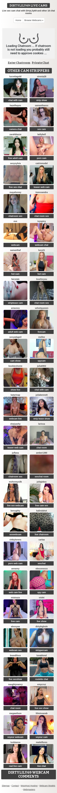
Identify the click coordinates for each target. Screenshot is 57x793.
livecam (41, 332)
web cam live (15, 592)
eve (15, 221)
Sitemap (6, 785)
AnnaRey (15, 568)
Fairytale (15, 279)
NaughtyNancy (15, 684)
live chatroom (41, 534)
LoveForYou (41, 279)
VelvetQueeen (41, 308)
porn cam (41, 158)
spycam (42, 361)
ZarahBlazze (15, 134)
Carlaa (42, 539)
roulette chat (41, 679)
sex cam (41, 129)
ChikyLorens (15, 539)
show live (15, 390)
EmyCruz (41, 684)
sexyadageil (15, 337)
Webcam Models (47, 785)
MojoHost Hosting (29, 785)
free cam (15, 621)
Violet (41, 597)
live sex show (41, 708)
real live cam (15, 766)
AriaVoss (15, 308)
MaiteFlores (41, 742)
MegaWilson (15, 713)
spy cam (41, 592)
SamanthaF (15, 250)
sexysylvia (15, 163)
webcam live (15, 418)
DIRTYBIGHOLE (42, 626)
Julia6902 (41, 366)
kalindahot (41, 510)
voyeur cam (42, 737)
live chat (41, 766)
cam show (15, 361)
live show (41, 621)
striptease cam (15, 303)
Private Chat (40, 62)
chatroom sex (15, 216)
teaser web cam (42, 187)
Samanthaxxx (41, 105)
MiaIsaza (15, 597)
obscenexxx (42, 568)
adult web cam (15, 332)
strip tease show (41, 418)
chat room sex (41, 216)
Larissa (41, 424)
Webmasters (29, 789)
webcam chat (41, 245)
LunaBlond (41, 655)
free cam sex (41, 505)
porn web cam (15, 563)
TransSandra (42, 192)
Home (18, 20)
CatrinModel (42, 163)
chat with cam (15, 100)
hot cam (15, 274)
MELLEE (41, 337)
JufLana (15, 453)
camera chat (15, 129)
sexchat (42, 563)
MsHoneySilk (15, 482)
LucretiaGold (15, 76)
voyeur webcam (15, 737)
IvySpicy (41, 221)
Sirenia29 (41, 76)
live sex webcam (15, 505)
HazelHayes (15, 105)
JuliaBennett (42, 395)
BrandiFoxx (15, 655)
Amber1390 (41, 453)
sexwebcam (15, 534)
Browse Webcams (33, 20)
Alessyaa (15, 626)
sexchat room (41, 476)
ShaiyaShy (15, 424)
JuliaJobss (42, 482)
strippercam (42, 650)
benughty (15, 510)
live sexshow (15, 679)
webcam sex (15, 650)
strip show (41, 100)
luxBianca (15, 742)
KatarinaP (15, 395)
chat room (41, 447)
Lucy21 (41, 250)
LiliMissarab (41, 713)
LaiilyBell (41, 134)
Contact (15, 785)
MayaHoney (15, 192)
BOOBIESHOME (15, 366)
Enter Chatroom (19, 62)
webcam (15, 245)
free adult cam (15, 158)
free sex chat (15, 187)
